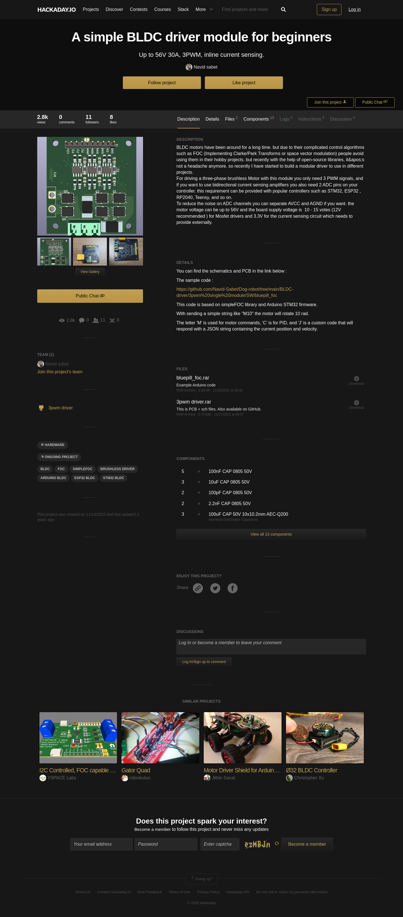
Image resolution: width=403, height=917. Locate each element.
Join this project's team (60, 371)
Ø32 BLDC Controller (312, 770)
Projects (91, 9)
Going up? (201, 879)
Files (231, 118)
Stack (183, 9)
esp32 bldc (84, 478)
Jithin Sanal (219, 777)
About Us (83, 892)
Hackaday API (237, 892)
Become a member (153, 829)
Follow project (162, 82)
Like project (244, 82)
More (206, 9)
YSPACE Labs (57, 777)
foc (61, 469)
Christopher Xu (305, 777)
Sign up (329, 9)
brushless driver (117, 469)
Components (258, 118)
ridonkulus (135, 777)
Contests (138, 9)
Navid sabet (201, 67)
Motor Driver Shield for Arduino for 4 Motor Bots (262, 770)
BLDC (45, 469)
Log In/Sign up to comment (204, 662)
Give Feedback (149, 892)
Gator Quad (136, 770)
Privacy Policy (208, 892)
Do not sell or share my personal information (291, 892)
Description (188, 119)
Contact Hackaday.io (114, 892)
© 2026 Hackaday (201, 903)
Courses (162, 9)
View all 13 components (271, 534)
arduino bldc (54, 478)
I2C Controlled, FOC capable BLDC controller (95, 770)
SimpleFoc (82, 469)
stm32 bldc (113, 478)
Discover (114, 9)
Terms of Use (179, 892)
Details (212, 119)
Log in (354, 9)
